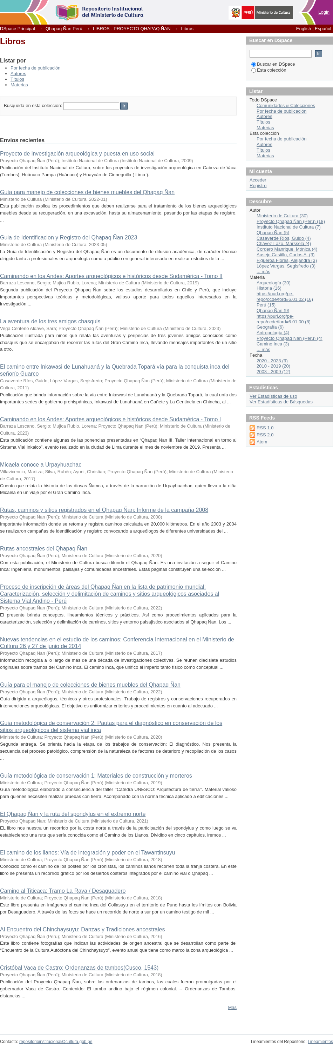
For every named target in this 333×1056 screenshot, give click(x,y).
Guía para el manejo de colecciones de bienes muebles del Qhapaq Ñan (90, 685)
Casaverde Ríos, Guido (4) (284, 238)
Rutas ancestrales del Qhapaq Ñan (43, 549)
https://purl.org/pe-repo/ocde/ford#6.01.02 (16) (285, 296)
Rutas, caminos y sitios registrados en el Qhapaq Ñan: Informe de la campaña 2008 (104, 510)
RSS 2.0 (265, 434)
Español (323, 28)
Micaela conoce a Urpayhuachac (40, 465)
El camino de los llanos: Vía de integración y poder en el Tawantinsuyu (87, 853)
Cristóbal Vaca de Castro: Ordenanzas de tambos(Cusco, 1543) (79, 968)
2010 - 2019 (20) (273, 366)
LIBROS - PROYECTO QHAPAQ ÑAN (131, 28)
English (303, 28)
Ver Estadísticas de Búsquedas (281, 401)
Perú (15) (266, 305)
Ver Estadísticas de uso (273, 396)
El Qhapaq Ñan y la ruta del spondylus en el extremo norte (72, 814)
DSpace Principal (17, 28)
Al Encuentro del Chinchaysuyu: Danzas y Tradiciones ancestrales (82, 929)
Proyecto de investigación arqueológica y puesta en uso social (77, 154)
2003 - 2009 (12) (273, 371)
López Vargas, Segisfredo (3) (286, 266)
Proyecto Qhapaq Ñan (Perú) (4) (289, 338)
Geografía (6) (270, 327)
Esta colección (268, 70)
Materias (19, 84)
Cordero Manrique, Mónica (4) (287, 249)
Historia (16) (269, 288)
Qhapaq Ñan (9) (273, 310)
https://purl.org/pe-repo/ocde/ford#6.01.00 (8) (284, 319)
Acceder (258, 180)
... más (263, 271)
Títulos (17, 79)
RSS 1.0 (265, 427)
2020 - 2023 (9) (272, 360)
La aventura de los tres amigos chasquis (50, 321)
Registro (258, 185)
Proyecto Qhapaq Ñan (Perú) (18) (291, 221)
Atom (262, 441)
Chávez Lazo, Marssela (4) (284, 243)
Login (323, 12)
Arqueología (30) (274, 282)
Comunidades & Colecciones (286, 105)
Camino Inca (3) (273, 343)
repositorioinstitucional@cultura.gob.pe (55, 1041)
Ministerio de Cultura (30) (282, 215)
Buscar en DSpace (273, 64)
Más (232, 1007)
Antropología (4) (273, 332)
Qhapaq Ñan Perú (64, 28)
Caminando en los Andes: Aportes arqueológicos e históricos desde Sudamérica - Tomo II (111, 276)
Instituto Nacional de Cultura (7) (289, 227)
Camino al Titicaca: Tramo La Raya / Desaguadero (62, 891)
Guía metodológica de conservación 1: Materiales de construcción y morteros (96, 776)
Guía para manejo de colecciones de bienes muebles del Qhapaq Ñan (87, 192)
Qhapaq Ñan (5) (273, 232)
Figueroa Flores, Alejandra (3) (287, 260)
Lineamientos (320, 1041)
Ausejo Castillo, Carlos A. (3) (285, 254)
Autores (18, 73)
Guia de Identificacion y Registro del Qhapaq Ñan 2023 (68, 237)
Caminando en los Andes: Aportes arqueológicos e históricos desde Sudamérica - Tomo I (110, 419)
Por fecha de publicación (35, 68)
